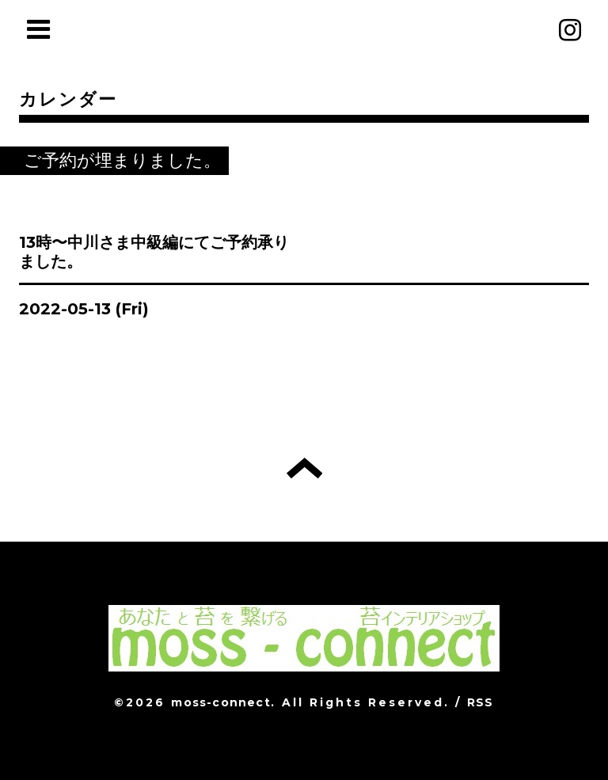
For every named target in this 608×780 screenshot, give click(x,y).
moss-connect (220, 702)
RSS (480, 702)
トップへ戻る (304, 468)
